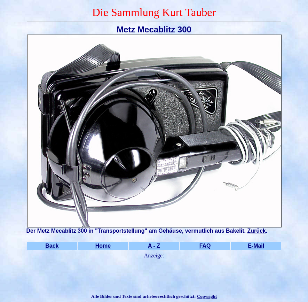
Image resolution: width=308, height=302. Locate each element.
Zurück (256, 231)
